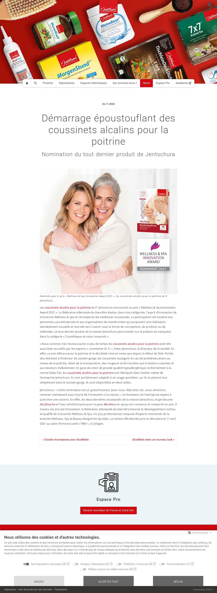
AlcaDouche (47, 404)
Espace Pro (163, 83)
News (146, 83)
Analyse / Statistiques (92, 564)
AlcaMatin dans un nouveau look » (153, 439)
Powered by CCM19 (203, 589)
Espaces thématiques (93, 83)
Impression (10, 589)
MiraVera (110, 404)
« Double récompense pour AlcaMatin (66, 439)
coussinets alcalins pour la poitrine (68, 307)
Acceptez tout (108, 581)
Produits (48, 83)
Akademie (183, 83)
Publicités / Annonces (135, 564)
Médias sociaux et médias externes (108, 569)
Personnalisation (176, 564)
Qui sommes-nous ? (125, 83)
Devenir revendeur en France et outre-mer (108, 510)
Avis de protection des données (35, 589)
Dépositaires (66, 83)
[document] (108, 547)
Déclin (178, 581)
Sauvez (39, 581)
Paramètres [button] (61, 589)
